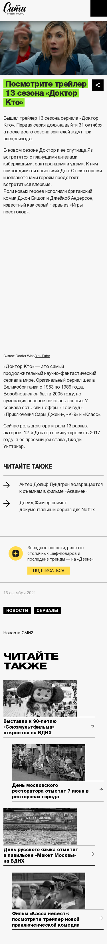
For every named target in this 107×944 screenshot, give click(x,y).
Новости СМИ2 (18, 633)
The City (15, 8)
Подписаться (48, 570)
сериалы (47, 610)
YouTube (42, 356)
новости (17, 610)
